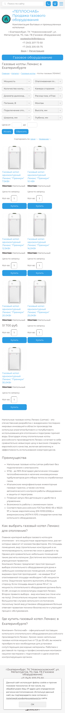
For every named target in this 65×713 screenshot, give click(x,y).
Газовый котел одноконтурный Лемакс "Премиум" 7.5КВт (13, 177)
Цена (5, 125)
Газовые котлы (28, 73)
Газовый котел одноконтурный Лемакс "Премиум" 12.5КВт (13, 244)
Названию (44, 139)
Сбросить (21, 131)
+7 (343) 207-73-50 (32, 42)
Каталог (15, 73)
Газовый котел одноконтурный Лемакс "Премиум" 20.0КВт (13, 311)
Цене (32, 139)
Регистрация (36, 51)
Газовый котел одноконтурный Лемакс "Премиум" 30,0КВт (13, 378)
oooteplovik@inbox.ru (32, 38)
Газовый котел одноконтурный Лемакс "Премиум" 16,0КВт (38, 244)
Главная (6, 73)
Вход (23, 51)
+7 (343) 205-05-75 (32, 46)
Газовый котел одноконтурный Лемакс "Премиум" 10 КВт (38, 177)
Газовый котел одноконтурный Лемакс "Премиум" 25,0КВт (38, 311)
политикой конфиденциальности (23, 698)
